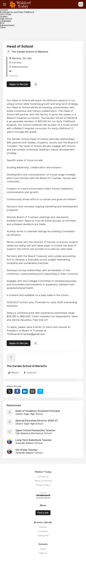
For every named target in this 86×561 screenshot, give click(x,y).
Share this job (35, 84)
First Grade (5, 14)
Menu (5, 4)
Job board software (43, 498)
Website (15, 373)
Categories (43, 535)
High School (6, 18)
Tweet (10, 391)
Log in (43, 548)
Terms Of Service (43, 480)
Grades (3, 16)
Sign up (43, 553)
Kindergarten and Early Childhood (17, 12)
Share (17, 391)
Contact (4, 9)
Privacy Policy (43, 485)
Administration (7, 25)
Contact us (43, 476)
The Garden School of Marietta (29, 51)
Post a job (43, 512)
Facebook (31, 373)
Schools (43, 527)
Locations (43, 531)
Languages (5, 20)
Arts (2, 23)
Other (3, 27)
